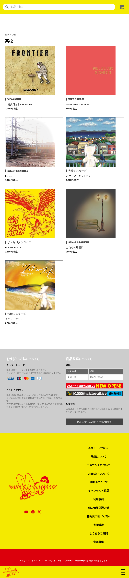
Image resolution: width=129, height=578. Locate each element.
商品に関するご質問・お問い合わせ (94, 421)
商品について (98, 456)
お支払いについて (98, 473)
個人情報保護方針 (98, 507)
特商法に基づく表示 (98, 516)
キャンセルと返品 (98, 490)
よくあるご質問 (98, 533)
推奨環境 (98, 524)
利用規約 (98, 499)
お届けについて (98, 482)
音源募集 (98, 542)
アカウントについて (98, 465)
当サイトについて (98, 448)
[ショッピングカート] (121, 7)
